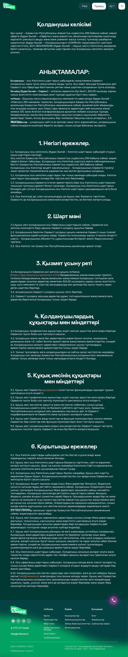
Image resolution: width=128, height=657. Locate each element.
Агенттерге (49, 633)
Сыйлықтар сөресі (101, 623)
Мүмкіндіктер (51, 619)
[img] (9, 6)
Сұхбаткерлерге (52, 637)
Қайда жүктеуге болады (52, 628)
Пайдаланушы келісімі (22, 651)
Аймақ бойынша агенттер (77, 623)
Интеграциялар (72, 627)
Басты (47, 616)
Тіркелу (99, 6)
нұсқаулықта (50, 390)
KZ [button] (111, 6)
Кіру (84, 6)
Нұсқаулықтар (72, 616)
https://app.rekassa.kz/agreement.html (35, 275)
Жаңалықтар (98, 619)
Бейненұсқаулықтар (75, 619)
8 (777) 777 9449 (20, 628)
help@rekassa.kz (29, 576)
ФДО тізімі (49, 623)
